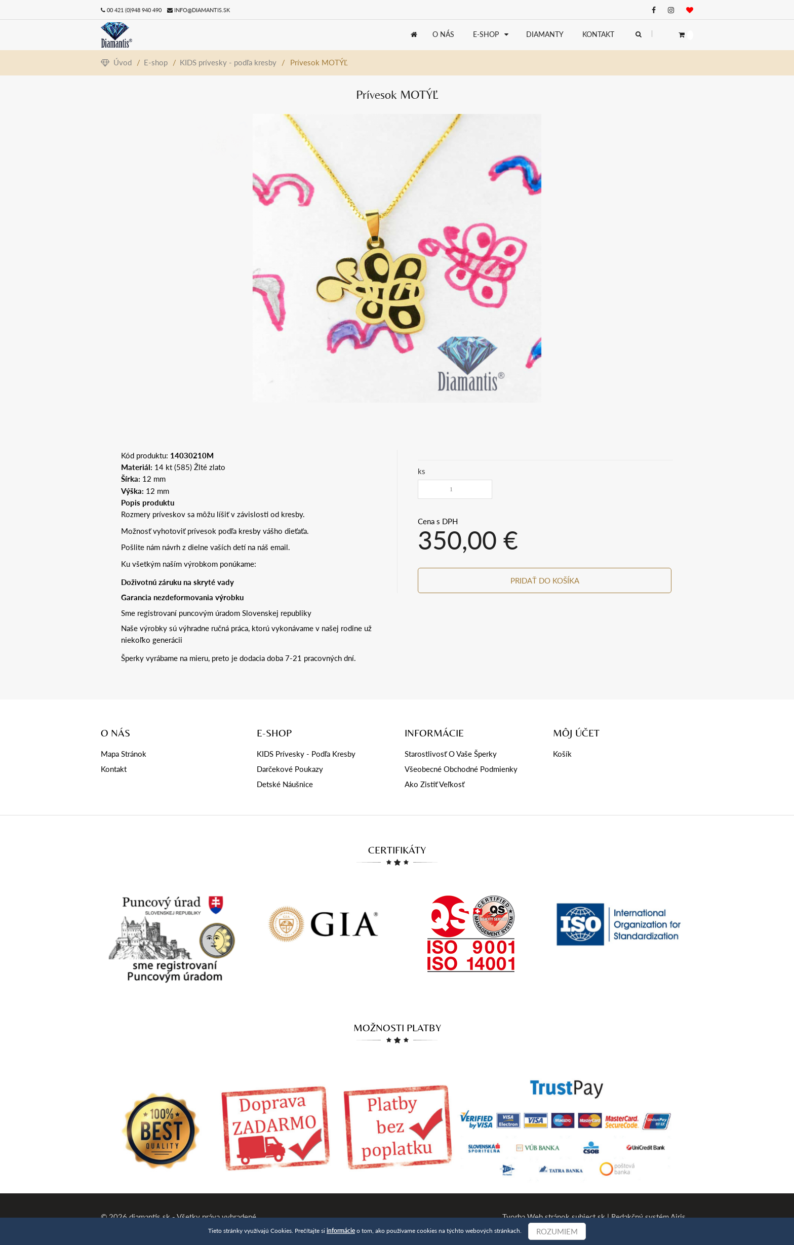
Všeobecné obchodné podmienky (461, 768)
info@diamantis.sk (202, 10)
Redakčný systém (640, 1216)
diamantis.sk (149, 1216)
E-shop (156, 62)
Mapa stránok (123, 753)
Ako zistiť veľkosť (434, 784)
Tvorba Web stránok (536, 1216)
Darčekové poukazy (290, 768)
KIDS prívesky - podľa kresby (228, 62)
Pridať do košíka (545, 580)
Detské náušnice (285, 784)
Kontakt (114, 768)
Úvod (116, 62)
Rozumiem (557, 1231)
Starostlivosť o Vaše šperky (451, 753)
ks (421, 471)
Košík (562, 753)
